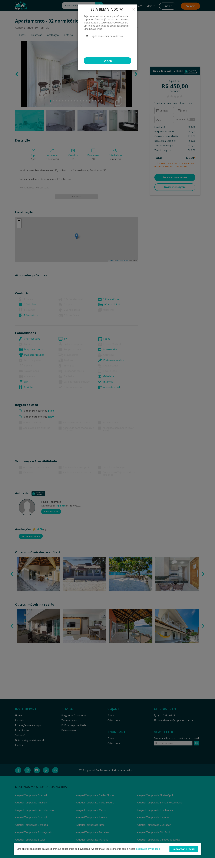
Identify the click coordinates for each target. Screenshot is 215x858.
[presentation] (106, 48)
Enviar (107, 60)
